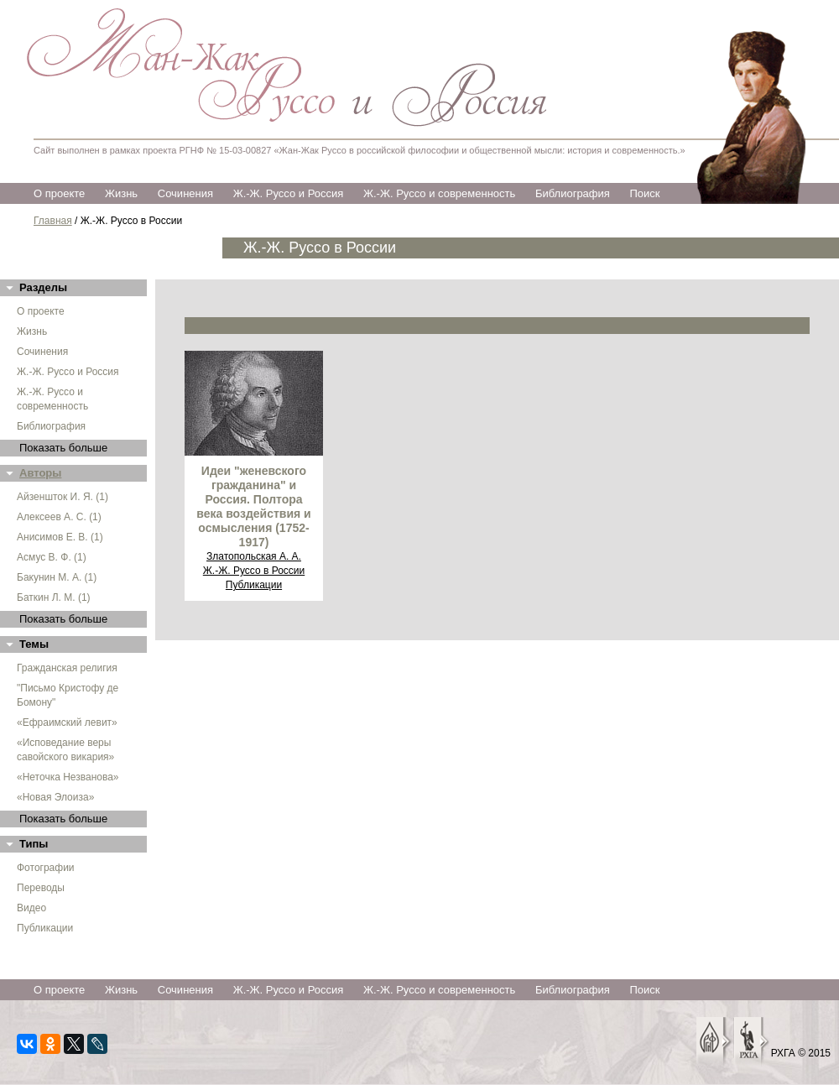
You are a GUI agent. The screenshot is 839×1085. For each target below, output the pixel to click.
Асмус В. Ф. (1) (51, 557)
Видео (31, 908)
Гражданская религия (67, 668)
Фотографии (46, 868)
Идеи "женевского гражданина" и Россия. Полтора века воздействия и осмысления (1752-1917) (253, 506)
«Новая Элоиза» (55, 797)
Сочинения (185, 193)
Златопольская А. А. (253, 556)
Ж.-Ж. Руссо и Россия (288, 193)
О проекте (59, 193)
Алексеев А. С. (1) (59, 517)
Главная (53, 221)
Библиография (572, 193)
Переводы (41, 888)
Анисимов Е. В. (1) (60, 537)
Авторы (40, 473)
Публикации (45, 928)
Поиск (644, 193)
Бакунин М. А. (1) (56, 577)
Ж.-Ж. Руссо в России (254, 570)
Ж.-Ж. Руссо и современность (439, 193)
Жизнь (121, 193)
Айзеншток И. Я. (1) (62, 497)
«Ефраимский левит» (67, 722)
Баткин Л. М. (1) (54, 597)
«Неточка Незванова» (68, 777)
